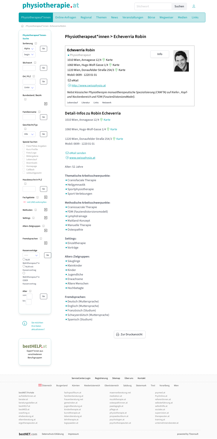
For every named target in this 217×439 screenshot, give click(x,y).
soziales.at (160, 409)
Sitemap (116, 378)
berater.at (23, 399)
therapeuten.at (162, 416)
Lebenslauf (31, 159)
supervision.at (162, 412)
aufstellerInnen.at (27, 396)
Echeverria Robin (58, 26)
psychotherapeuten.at (120, 423)
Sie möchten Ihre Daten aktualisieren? (38, 326)
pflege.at (114, 409)
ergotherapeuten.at (28, 423)
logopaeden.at (71, 423)
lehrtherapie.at (71, 419)
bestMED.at (24, 409)
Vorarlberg (164, 385)
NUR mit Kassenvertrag (29, 268)
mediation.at (116, 396)
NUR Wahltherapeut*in (31, 261)
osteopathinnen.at (119, 402)
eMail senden (75, 153)
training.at (160, 419)
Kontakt (141, 378)
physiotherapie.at (118, 412)
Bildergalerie (32, 156)
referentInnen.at (163, 399)
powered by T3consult (187, 434)
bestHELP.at (24, 406)
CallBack (30, 169)
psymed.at (160, 392)
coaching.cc (24, 412)
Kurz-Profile (32, 149)
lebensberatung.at (73, 416)
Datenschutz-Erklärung (53, 434)
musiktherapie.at (118, 399)
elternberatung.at (27, 419)
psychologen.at (117, 419)
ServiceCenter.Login (81, 378)
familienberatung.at (73, 396)
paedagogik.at (116, 406)
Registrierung (101, 378)
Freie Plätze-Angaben (36, 146)
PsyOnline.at (161, 396)
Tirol (153, 385)
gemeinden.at (70, 402)
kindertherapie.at (72, 409)
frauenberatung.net (73, 399)
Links (96, 102)
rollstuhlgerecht (34, 173)
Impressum (73, 434)
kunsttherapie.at (72, 412)
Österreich (45, 385)
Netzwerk (106, 102)
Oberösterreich (112, 385)
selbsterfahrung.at (164, 402)
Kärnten (76, 385)
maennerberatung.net (120, 392)
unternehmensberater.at (166, 423)
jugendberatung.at (73, 406)
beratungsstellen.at (28, 402)
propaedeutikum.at (119, 416)
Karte (107, 60)
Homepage (31, 166)
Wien (176, 385)
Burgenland (62, 385)
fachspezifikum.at (72, 392)
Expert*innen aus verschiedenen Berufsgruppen (35, 352)
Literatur (86, 102)
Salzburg (127, 385)
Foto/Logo (31, 152)
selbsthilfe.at (161, 406)
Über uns (129, 378)
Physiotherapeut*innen (37, 26)
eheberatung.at (26, 416)
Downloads (31, 162)
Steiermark (141, 385)
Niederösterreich (92, 385)
